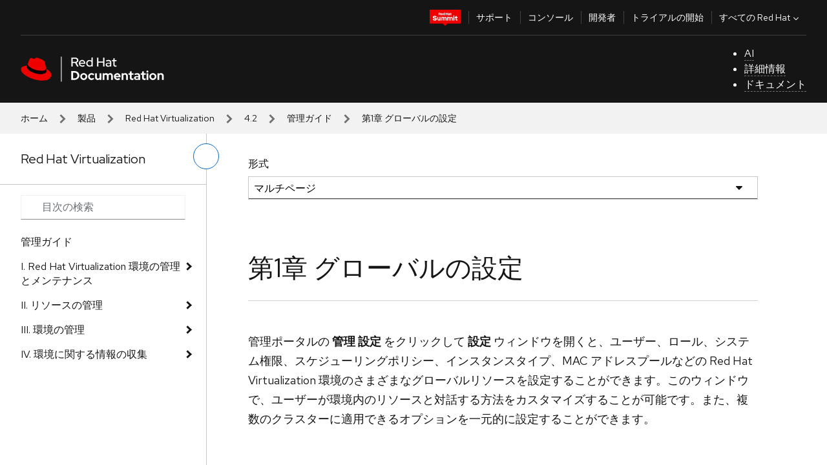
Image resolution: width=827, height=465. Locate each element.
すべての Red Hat (760, 17)
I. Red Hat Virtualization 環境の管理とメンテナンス (100, 273)
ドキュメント (775, 84)
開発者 (602, 17)
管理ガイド (309, 118)
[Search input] (103, 207)
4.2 (250, 118)
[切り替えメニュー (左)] (206, 156)
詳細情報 (765, 69)
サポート (494, 17)
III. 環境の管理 (53, 329)
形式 (258, 163)
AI (749, 53)
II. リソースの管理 (62, 305)
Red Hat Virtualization (170, 118)
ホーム (34, 118)
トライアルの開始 (667, 17)
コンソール (550, 17)
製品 (87, 118)
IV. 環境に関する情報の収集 (84, 354)
